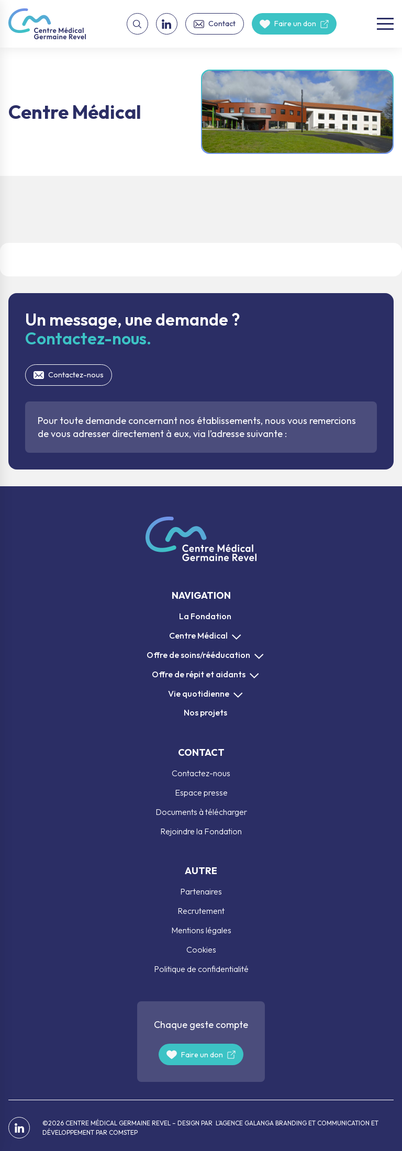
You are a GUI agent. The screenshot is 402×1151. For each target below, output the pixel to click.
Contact (222, 23)
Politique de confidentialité (201, 969)
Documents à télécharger (201, 812)
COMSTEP (123, 1132)
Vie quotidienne (198, 693)
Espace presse (201, 792)
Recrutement (201, 911)
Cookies (201, 949)
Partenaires (201, 891)
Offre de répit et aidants (198, 674)
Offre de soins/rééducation (198, 655)
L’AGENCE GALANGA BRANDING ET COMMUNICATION (292, 1123)
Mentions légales (201, 930)
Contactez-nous (76, 374)
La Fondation (205, 616)
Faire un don (295, 23)
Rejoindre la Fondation (201, 831)
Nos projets (205, 712)
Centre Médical (198, 635)
